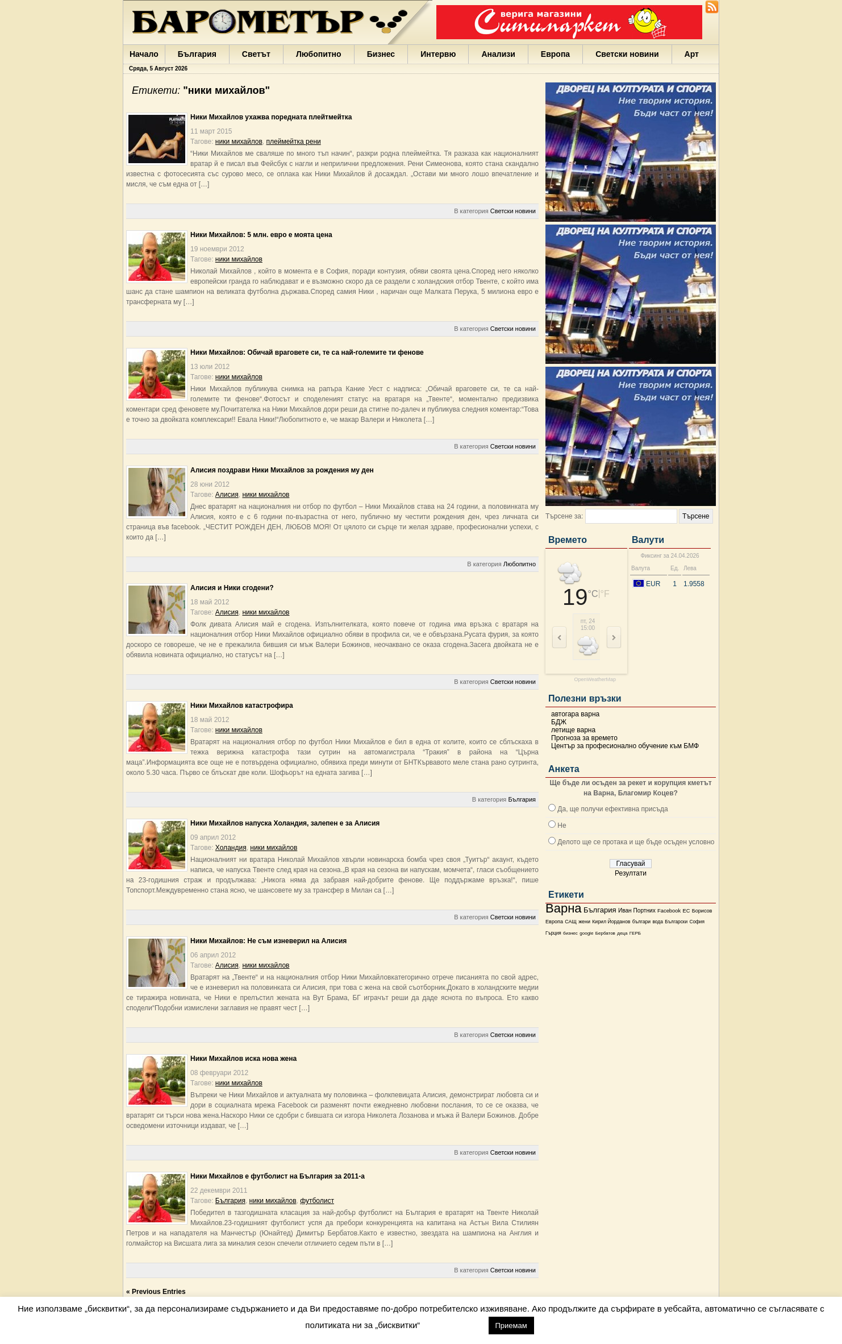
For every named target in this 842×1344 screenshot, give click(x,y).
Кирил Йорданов (611, 921)
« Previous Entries (156, 1292)
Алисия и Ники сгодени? (231, 588)
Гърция (553, 933)
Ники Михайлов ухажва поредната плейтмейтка (271, 117)
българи (641, 921)
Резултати (631, 873)
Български (676, 921)
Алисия (227, 495)
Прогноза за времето (584, 738)
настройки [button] (454, 1325)
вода (657, 921)
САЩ (570, 921)
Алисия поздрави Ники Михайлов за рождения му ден (282, 470)
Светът (256, 54)
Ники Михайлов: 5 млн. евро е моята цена (261, 235)
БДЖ (558, 722)
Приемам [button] (511, 1325)
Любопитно (318, 54)
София (696, 921)
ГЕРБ (635, 933)
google (586, 933)
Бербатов (605, 933)
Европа (555, 54)
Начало (144, 54)
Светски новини (626, 54)
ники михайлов (238, 142)
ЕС (686, 911)
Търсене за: (564, 516)
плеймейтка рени (293, 142)
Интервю (438, 54)
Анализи (498, 54)
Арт (692, 54)
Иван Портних (637, 910)
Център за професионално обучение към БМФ (625, 746)
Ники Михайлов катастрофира (241, 706)
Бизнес (381, 54)
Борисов (702, 911)
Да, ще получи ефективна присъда (612, 809)
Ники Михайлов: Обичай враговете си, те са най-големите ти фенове (307, 352)
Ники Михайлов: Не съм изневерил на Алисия (268, 941)
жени (584, 921)
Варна (563, 908)
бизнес (570, 933)
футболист (317, 1201)
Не (561, 825)
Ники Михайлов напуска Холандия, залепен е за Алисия (285, 823)
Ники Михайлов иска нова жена (243, 1059)
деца (622, 933)
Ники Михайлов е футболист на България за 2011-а (277, 1176)
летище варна (573, 730)
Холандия (231, 848)
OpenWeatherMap (595, 679)
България (197, 54)
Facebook (669, 911)
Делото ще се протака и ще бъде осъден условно (635, 842)
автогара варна (575, 714)
